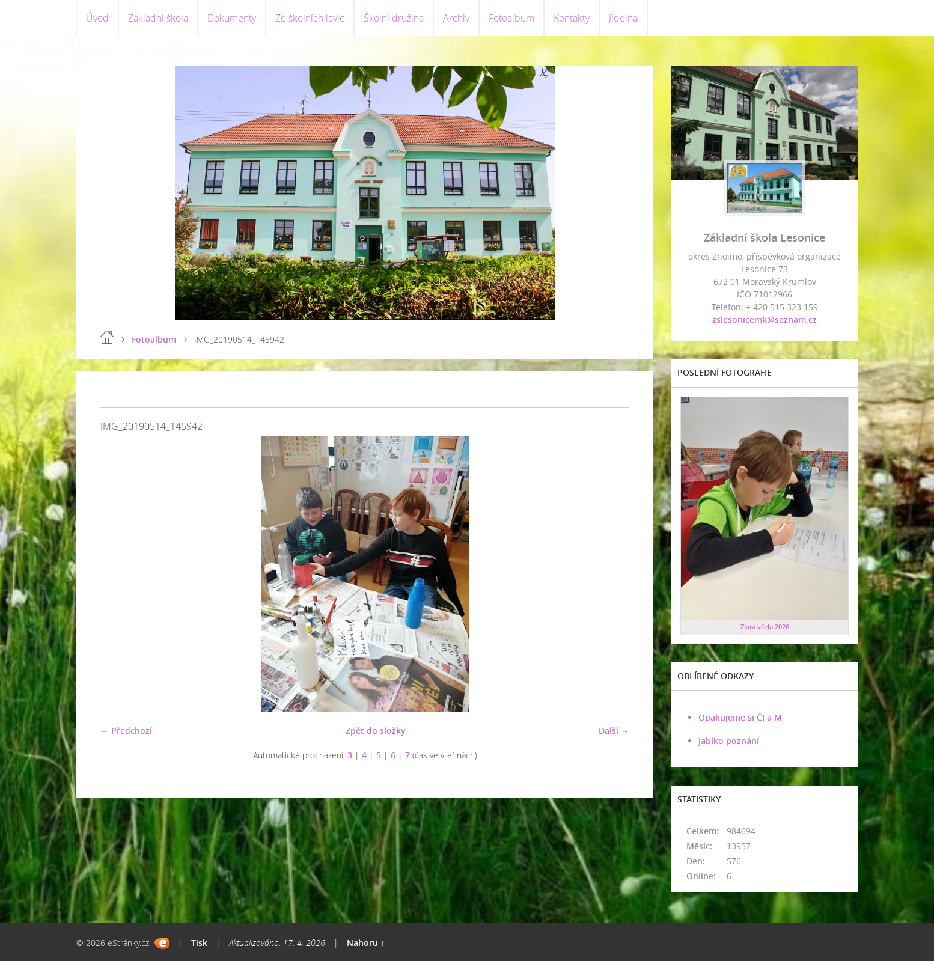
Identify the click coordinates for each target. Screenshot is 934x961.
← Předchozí (126, 730)
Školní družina (394, 18)
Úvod (97, 18)
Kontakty (572, 18)
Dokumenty (231, 18)
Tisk (199, 942)
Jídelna (623, 18)
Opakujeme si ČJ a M (740, 717)
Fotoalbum (511, 18)
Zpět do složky (376, 730)
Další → (614, 730)
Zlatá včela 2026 (764, 626)
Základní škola (158, 18)
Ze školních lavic (309, 18)
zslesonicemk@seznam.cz (764, 319)
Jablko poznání (728, 740)
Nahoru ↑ (366, 942)
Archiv (456, 18)
